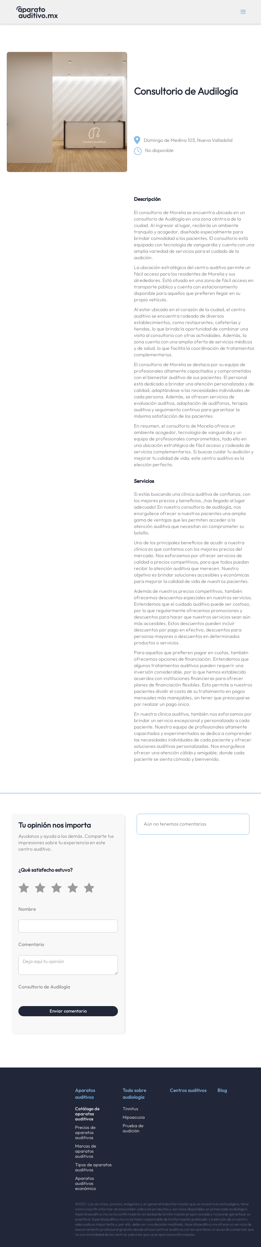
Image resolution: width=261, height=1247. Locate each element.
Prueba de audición (133, 1128)
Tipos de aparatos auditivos (93, 1167)
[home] (37, 12)
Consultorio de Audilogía (44, 987)
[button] (243, 12)
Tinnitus (130, 1108)
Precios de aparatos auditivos (85, 1132)
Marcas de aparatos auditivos (85, 1151)
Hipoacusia (134, 1117)
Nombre (27, 909)
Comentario (31, 944)
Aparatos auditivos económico (85, 1183)
